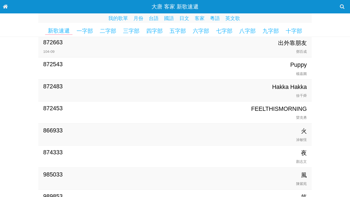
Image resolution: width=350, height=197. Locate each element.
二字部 (108, 31)
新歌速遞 (59, 31)
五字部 (178, 31)
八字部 (247, 31)
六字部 (201, 31)
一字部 (85, 31)
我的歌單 (118, 18)
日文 (184, 18)
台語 (154, 18)
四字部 (154, 31)
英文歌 (232, 18)
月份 (138, 18)
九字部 (270, 31)
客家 (200, 18)
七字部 (224, 31)
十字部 (294, 31)
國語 (169, 18)
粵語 (215, 18)
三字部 (131, 31)
